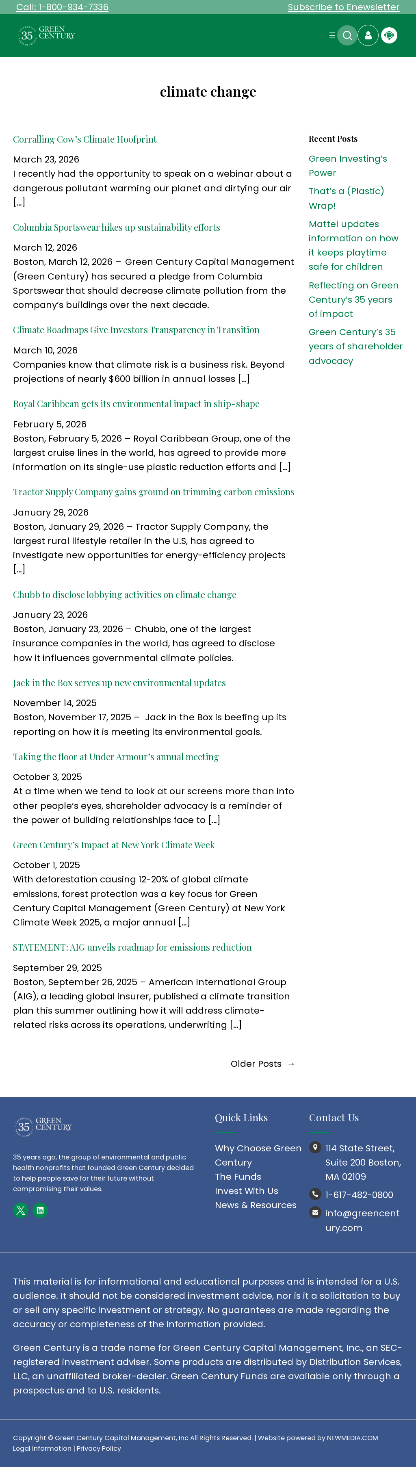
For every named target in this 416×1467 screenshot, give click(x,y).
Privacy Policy (99, 1448)
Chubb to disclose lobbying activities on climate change (124, 594)
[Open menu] (332, 35)
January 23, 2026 (50, 615)
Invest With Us (246, 1191)
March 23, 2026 (46, 159)
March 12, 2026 (45, 247)
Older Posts (263, 1064)
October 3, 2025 (47, 777)
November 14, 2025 (55, 703)
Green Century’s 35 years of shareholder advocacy (356, 346)
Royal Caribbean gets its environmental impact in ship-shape (136, 403)
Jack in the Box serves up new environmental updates (119, 682)
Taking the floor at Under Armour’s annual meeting (116, 756)
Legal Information (42, 1448)
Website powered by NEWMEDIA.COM (318, 1438)
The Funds (238, 1176)
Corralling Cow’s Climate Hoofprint (85, 139)
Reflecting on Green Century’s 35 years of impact (354, 299)
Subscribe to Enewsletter (344, 7)
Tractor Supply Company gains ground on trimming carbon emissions (154, 491)
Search (347, 35)
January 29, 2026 (51, 512)
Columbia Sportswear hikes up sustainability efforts (116, 227)
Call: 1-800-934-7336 (62, 7)
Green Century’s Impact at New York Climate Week (114, 844)
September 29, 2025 (57, 968)
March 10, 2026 (45, 350)
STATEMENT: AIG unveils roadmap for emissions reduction (133, 947)
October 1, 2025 (46, 865)
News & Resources (256, 1205)
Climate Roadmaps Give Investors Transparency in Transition (136, 329)
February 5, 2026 (50, 424)
